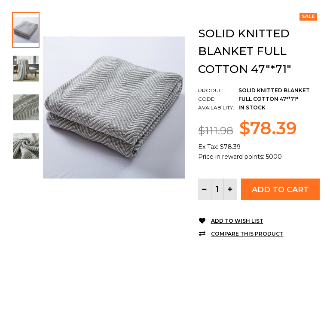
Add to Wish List (237, 221)
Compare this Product (247, 234)
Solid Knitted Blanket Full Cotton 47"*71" (244, 51)
